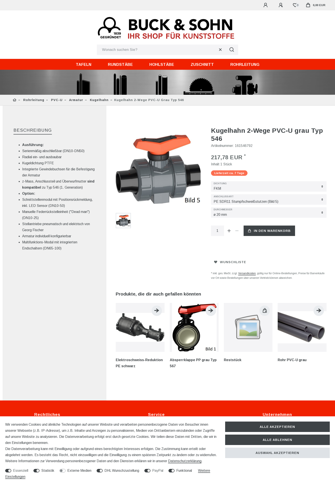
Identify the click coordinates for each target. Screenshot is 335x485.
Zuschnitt (202, 64)
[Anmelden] (266, 5)
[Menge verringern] (237, 231)
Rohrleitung (244, 64)
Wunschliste (230, 262)
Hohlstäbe (161, 64)
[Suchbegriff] (161, 50)
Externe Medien (79, 470)
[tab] (32, 130)
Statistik (47, 470)
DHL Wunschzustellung (121, 470)
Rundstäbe (120, 64)
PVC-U (56, 100)
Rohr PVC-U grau (292, 360)
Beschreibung (32, 130)
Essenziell (20, 470)
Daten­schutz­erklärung (184, 461)
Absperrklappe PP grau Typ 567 (193, 363)
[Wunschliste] (295, 5)
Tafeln (83, 64)
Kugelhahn (99, 100)
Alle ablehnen (277, 440)
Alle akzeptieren (277, 427)
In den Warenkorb (269, 231)
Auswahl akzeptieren (277, 453)
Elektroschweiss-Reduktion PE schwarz (139, 363)
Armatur (75, 100)
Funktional (184, 470)
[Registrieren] (281, 5)
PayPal (157, 470)
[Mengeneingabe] (217, 231)
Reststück (232, 360)
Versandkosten (247, 273)
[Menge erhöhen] (229, 231)
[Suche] (231, 50)
